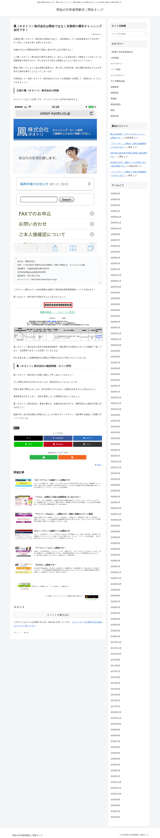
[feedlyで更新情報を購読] (55, 457)
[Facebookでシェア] (58, 438)
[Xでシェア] (28, 438)
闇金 (16, 428)
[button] (87, 444)
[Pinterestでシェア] (58, 444)
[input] (129, 33)
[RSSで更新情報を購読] (60, 457)
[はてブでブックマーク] (87, 438)
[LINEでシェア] (28, 444)
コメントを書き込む (58, 618)
